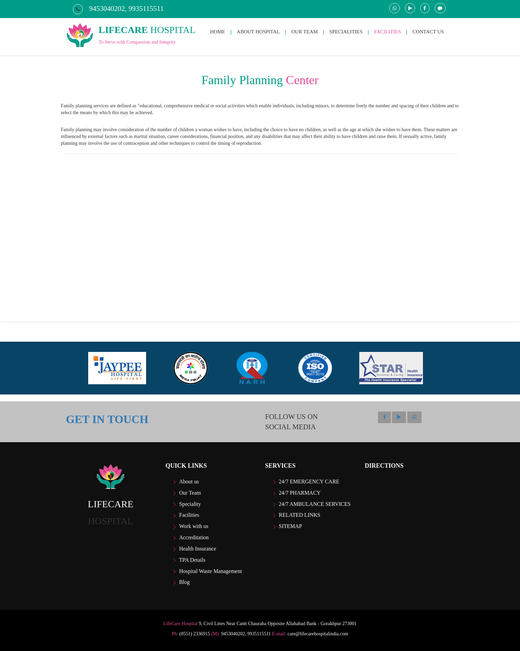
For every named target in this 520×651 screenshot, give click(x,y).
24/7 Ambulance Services (315, 504)
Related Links (299, 515)
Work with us (193, 526)
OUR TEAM (304, 31)
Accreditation (194, 537)
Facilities (189, 515)
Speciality (190, 504)
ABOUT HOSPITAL (258, 31)
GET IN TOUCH (107, 419)
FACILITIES (387, 31)
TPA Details (192, 560)
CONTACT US (428, 31)
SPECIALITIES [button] (346, 31)
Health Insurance (197, 549)
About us (189, 481)
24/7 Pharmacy (300, 493)
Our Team (190, 493)
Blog (184, 582)
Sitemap (290, 526)
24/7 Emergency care (309, 481)
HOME (217, 31)
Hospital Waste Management (210, 571)
